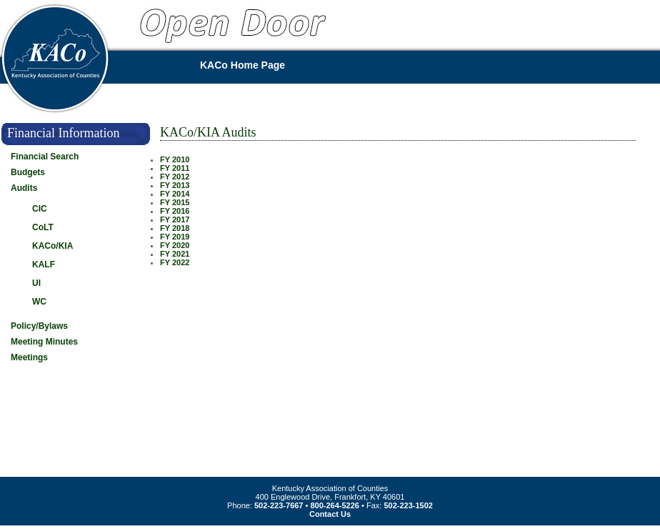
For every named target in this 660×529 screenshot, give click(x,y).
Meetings (29, 357)
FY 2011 (174, 168)
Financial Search (45, 157)
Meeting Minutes (44, 342)
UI (36, 283)
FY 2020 (174, 245)
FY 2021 (174, 253)
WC (39, 302)
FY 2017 (174, 219)
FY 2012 (174, 176)
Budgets (28, 172)
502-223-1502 (408, 505)
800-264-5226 (334, 505)
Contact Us (330, 514)
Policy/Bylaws (39, 326)
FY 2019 (174, 236)
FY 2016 (174, 211)
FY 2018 (174, 228)
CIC (39, 209)
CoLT (43, 227)
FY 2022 (174, 262)
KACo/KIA (52, 246)
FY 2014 (174, 193)
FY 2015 (174, 202)
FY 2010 (174, 159)
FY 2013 (174, 185)
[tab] (85, 175)
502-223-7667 (279, 505)
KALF (43, 264)
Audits (24, 188)
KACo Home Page (242, 65)
